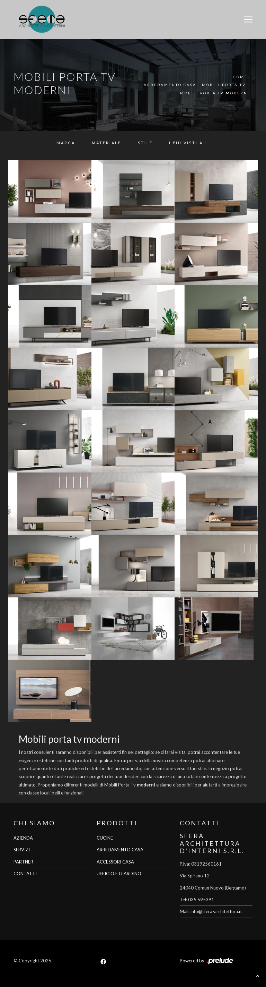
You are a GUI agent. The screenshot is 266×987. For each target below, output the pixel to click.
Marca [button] (65, 143)
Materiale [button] (106, 143)
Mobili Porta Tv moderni (215, 93)
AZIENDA (23, 838)
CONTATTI (25, 873)
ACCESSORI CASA (115, 862)
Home (240, 77)
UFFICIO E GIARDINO (119, 873)
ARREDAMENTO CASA (120, 849)
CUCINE (105, 838)
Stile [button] (145, 143)
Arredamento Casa (170, 85)
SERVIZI (22, 849)
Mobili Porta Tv (224, 85)
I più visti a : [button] (188, 143)
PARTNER (23, 862)
